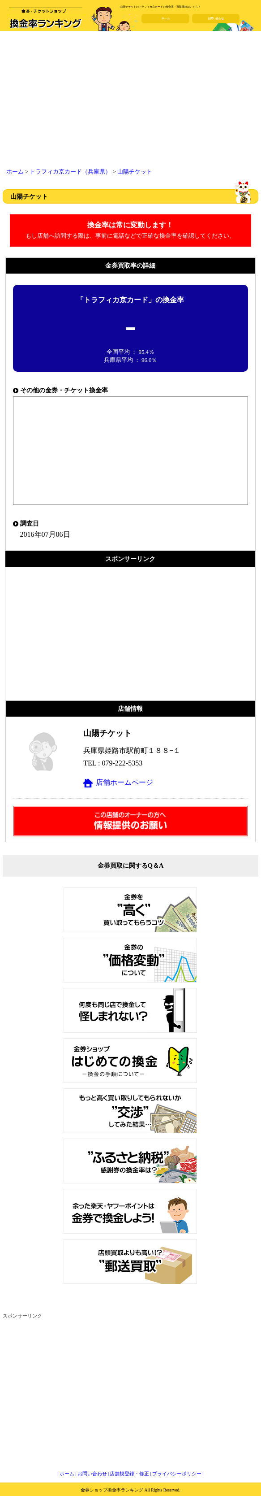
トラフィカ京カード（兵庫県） (70, 172)
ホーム (166, 18)
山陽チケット (134, 172)
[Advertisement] (130, 101)
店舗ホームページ (124, 782)
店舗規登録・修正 (129, 1473)
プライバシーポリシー (176, 1473)
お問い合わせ (216, 18)
